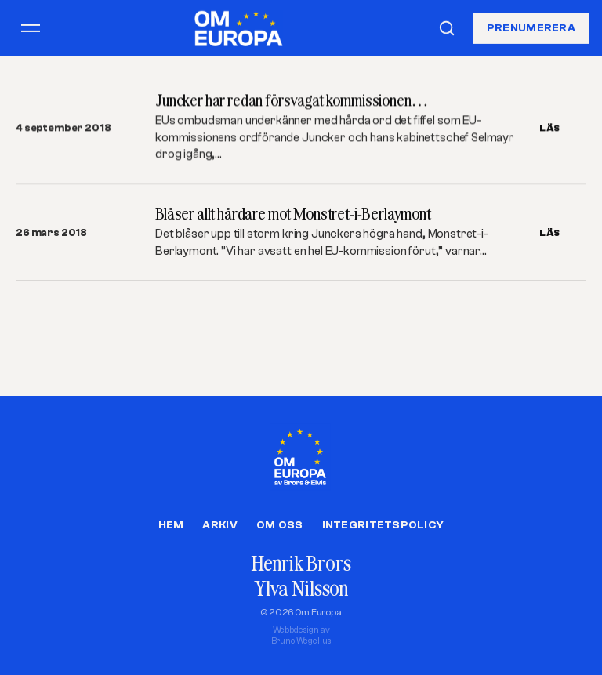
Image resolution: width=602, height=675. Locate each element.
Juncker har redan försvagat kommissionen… (291, 100)
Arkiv (219, 525)
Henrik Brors (300, 563)
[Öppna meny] (31, 28)
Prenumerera (531, 27)
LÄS (549, 127)
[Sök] (447, 28)
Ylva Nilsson (301, 588)
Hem (171, 525)
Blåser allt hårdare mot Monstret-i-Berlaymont (293, 214)
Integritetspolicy (383, 525)
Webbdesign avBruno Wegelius (301, 635)
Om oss (279, 525)
